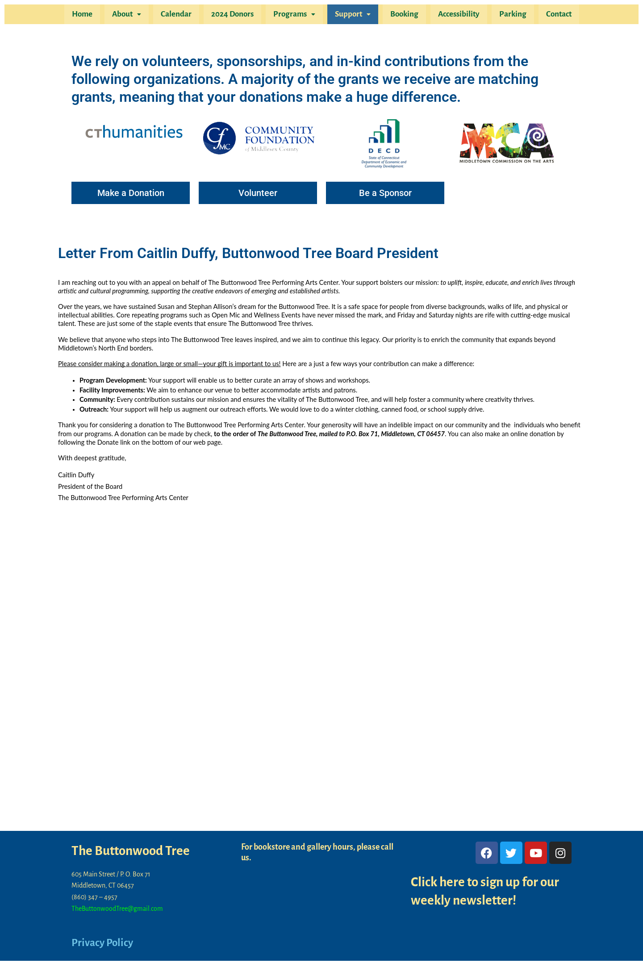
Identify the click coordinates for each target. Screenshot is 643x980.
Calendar (180, 15)
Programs (295, 15)
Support (352, 15)
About (132, 15)
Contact (551, 15)
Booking (402, 15)
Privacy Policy (103, 943)
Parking (506, 15)
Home (90, 15)
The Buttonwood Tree (132, 851)
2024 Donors (235, 15)
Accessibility (454, 15)
